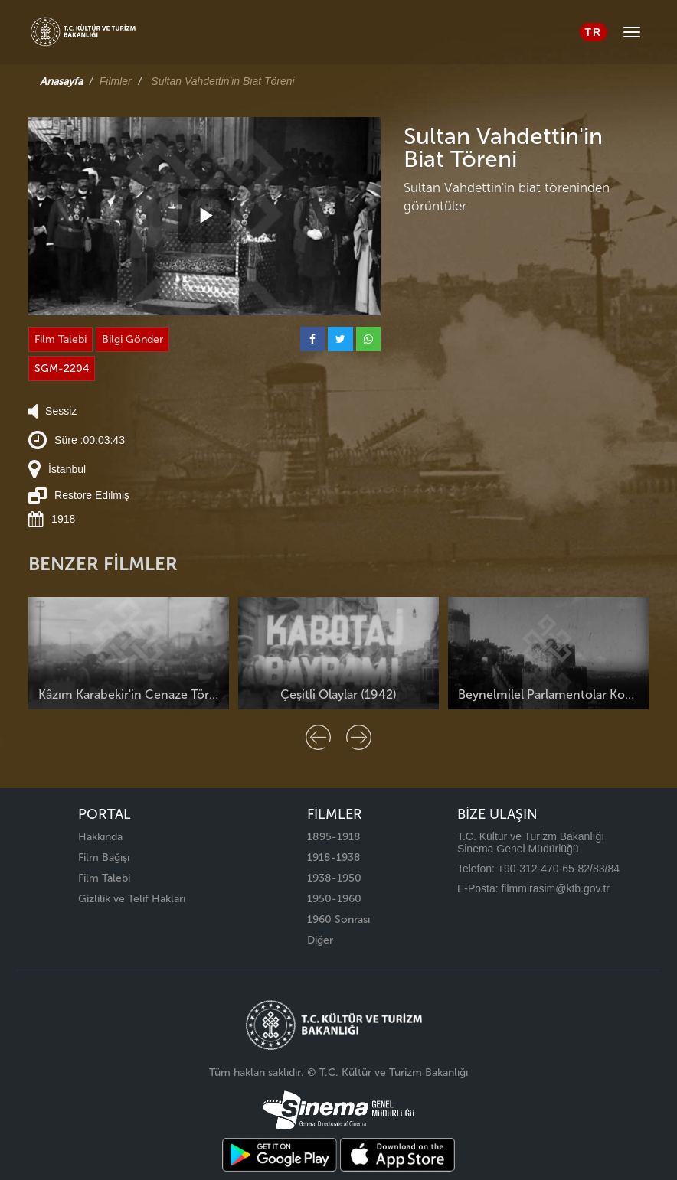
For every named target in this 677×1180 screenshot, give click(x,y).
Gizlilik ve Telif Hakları (131, 898)
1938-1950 (334, 878)
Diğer (320, 940)
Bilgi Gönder (132, 339)
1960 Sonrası (338, 919)
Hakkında (100, 836)
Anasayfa (61, 81)
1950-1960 (334, 898)
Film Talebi (60, 339)
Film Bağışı (103, 857)
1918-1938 (334, 857)
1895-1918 (334, 836)
